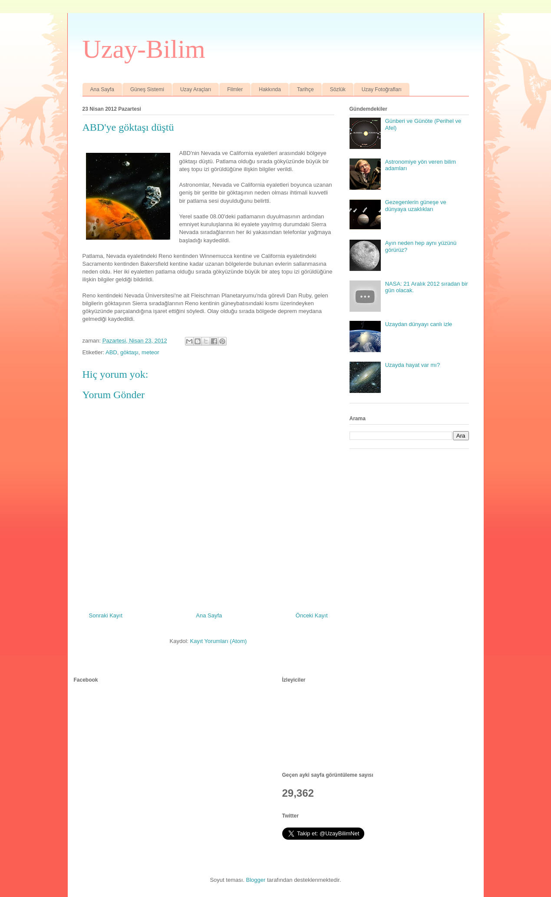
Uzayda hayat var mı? (412, 365)
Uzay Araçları (195, 89)
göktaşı (129, 352)
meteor (150, 352)
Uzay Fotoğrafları (382, 89)
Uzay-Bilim (143, 49)
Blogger (256, 880)
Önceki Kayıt (312, 615)
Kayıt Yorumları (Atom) (218, 641)
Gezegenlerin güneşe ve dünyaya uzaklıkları (415, 205)
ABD (111, 352)
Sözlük (338, 89)
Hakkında (270, 89)
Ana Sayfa (102, 89)
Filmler (235, 89)
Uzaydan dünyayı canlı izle (418, 324)
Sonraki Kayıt (105, 615)
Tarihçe (305, 89)
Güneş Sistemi (147, 89)
